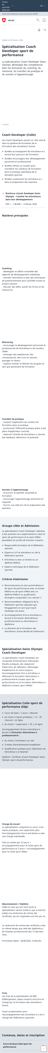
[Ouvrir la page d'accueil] (8, 20)
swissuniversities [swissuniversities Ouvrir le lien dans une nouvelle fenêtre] (24, 1027)
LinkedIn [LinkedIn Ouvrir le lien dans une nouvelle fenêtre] (22, 994)
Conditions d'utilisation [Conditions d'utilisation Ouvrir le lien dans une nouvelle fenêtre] (10, 1049)
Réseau (24, 1020)
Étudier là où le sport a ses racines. (19, 962)
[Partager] (44, 30)
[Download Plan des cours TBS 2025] (24, 732)
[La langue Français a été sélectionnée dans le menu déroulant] (43, 6)
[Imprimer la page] (39, 30)
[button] (43, 949)
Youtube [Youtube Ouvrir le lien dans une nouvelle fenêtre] (7, 994)
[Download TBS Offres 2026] (24, 744)
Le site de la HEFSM (24, 1012)
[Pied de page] (24, 1049)
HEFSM (11, 20)
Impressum (23, 1049)
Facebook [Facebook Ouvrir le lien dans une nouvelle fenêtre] (8, 989)
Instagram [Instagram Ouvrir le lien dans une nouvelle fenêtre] (24, 989)
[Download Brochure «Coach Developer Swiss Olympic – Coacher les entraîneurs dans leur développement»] (24, 155)
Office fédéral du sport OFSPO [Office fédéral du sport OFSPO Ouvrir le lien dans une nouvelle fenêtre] (24, 1034)
